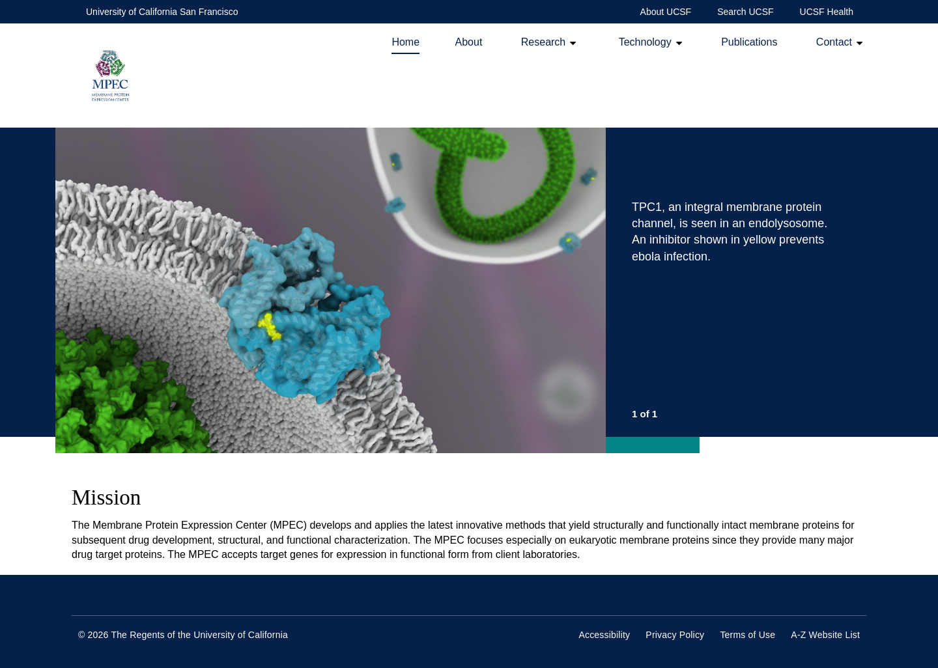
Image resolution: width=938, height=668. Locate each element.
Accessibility (604, 635)
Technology (645, 42)
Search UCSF (745, 12)
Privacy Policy (675, 635)
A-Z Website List (825, 635)
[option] (460, 290)
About (469, 42)
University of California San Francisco (162, 12)
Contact (834, 42)
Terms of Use (747, 635)
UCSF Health (826, 12)
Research (543, 42)
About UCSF (666, 12)
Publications (749, 42)
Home (405, 42)
